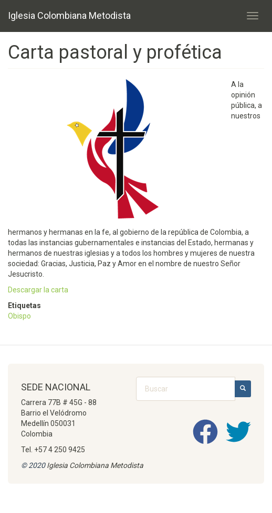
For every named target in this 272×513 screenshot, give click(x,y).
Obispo (19, 316)
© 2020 (33, 465)
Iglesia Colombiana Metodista (69, 15)
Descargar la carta (38, 290)
